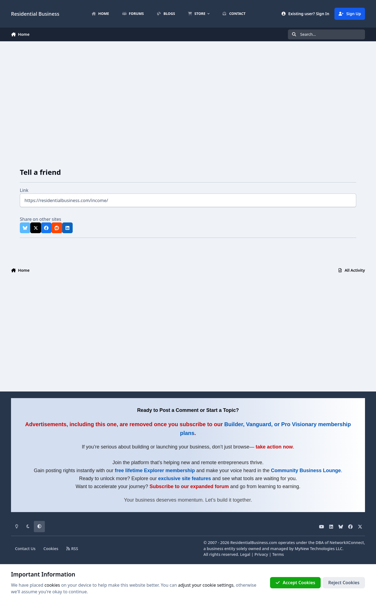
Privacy (261, 554)
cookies (52, 585)
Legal (245, 554)
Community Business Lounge (306, 470)
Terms (278, 554)
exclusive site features (184, 478)
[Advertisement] (188, 99)
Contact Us (25, 548)
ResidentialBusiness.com (253, 542)
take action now (274, 447)
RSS (72, 548)
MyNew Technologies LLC (318, 548)
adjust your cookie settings (206, 585)
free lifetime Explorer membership (155, 470)
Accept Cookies (295, 583)
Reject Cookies (343, 583)
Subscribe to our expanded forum (189, 486)
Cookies (50, 548)
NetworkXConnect (346, 542)
